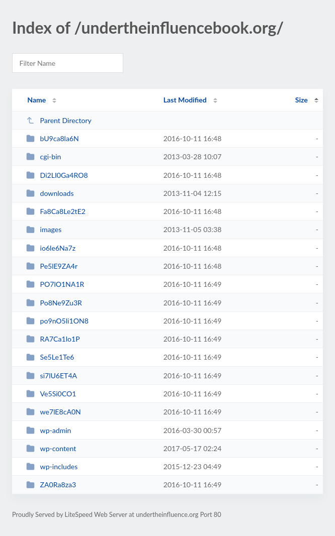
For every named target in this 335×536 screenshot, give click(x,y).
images (43, 229)
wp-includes (51, 466)
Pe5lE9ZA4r (51, 266)
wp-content (51, 448)
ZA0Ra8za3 (51, 484)
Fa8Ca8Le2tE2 (56, 211)
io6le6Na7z (50, 248)
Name (36, 99)
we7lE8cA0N (53, 411)
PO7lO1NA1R (55, 284)
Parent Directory (59, 120)
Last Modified (185, 99)
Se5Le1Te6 (50, 357)
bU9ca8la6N (52, 138)
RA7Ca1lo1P (52, 339)
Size (301, 99)
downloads (49, 193)
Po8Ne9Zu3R (54, 302)
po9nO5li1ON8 (57, 320)
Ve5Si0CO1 (51, 393)
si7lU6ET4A (51, 375)
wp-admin (48, 430)
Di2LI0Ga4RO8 (57, 175)
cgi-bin (43, 156)
